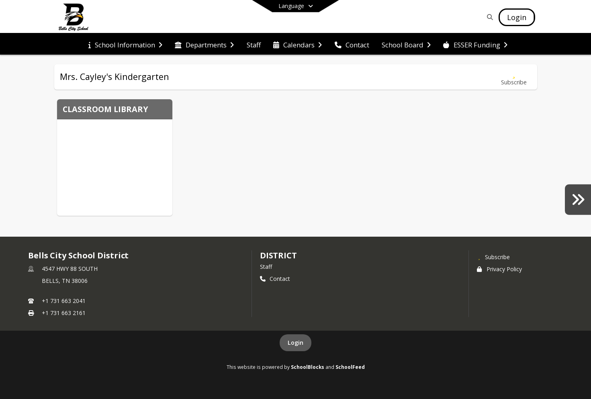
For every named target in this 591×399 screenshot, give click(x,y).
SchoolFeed (350, 367)
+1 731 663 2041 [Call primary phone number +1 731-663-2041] (64, 301)
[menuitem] (125, 44)
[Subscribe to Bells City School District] (493, 256)
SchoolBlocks (307, 367)
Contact (275, 278)
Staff (266, 266)
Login (295, 342)
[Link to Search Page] (488, 17)
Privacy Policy (499, 269)
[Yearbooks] (578, 199)
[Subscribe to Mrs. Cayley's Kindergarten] (514, 77)
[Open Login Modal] (517, 17)
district (278, 255)
